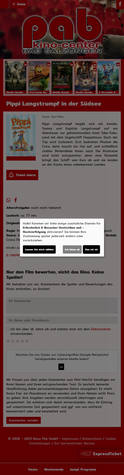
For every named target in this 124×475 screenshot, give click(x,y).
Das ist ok (91, 249)
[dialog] (62, 237)
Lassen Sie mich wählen (39, 249)
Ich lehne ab (72, 249)
